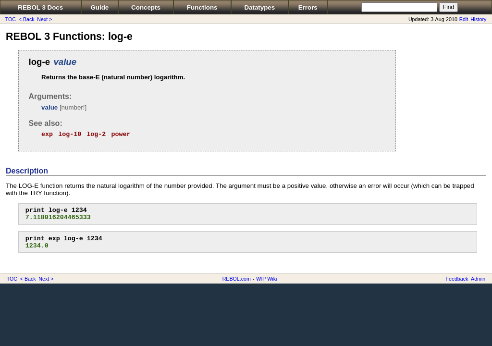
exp (47, 134)
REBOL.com (236, 279)
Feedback (457, 279)
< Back (27, 19)
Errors (308, 7)
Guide (99, 7)
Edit (463, 19)
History (478, 19)
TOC (10, 19)
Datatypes (259, 7)
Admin (478, 279)
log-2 (96, 134)
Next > (44, 19)
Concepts (145, 7)
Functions (202, 7)
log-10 (69, 134)
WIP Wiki (266, 279)
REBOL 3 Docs (40, 7)
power (120, 134)
